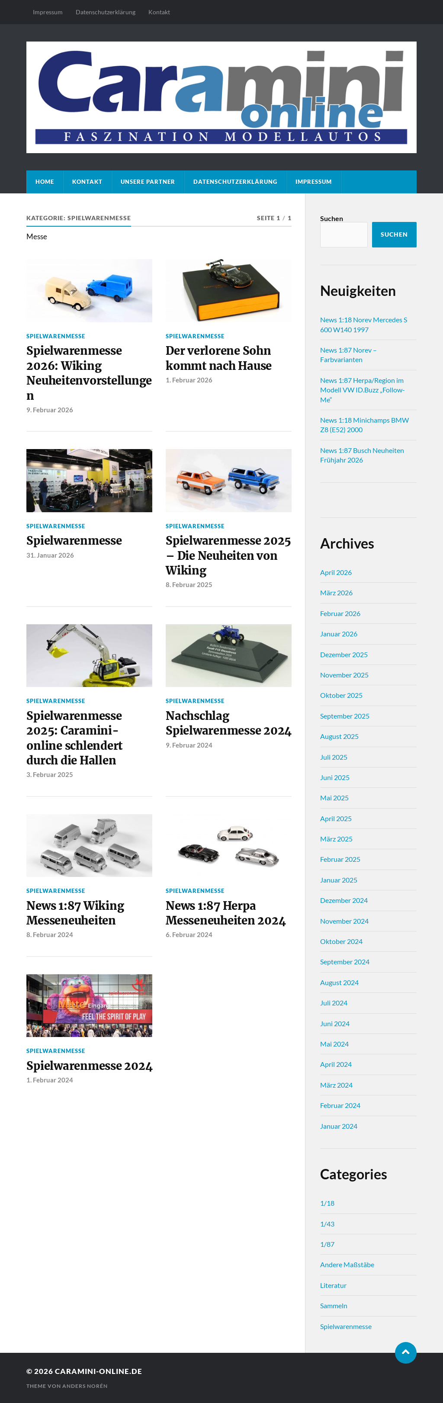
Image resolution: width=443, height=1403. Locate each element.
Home (44, 181)
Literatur (333, 1285)
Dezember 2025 (344, 654)
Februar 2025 (340, 859)
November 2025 (344, 675)
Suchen (331, 218)
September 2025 (344, 716)
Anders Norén (85, 1386)
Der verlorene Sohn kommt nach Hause (219, 358)
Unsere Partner (148, 181)
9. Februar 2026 (49, 410)
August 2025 (339, 736)
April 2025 (336, 818)
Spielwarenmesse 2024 (89, 1066)
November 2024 (344, 921)
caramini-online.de (98, 1371)
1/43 (327, 1224)
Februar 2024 (340, 1105)
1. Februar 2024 (49, 1080)
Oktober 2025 (341, 695)
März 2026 (336, 592)
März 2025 (336, 839)
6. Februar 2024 (189, 934)
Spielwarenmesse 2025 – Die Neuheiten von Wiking (228, 556)
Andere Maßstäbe (347, 1264)
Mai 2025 (334, 797)
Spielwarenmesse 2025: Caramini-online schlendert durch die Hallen (74, 738)
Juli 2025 (333, 757)
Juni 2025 (335, 777)
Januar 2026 (338, 633)
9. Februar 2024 (189, 745)
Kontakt (159, 12)
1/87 (327, 1244)
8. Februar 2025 (189, 584)
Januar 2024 (338, 1126)
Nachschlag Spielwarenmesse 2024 (229, 723)
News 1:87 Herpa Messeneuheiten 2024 (226, 913)
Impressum (48, 12)
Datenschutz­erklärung (105, 12)
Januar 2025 (338, 880)
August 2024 (339, 982)
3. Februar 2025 (49, 774)
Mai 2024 (334, 1044)
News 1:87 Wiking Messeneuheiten (75, 913)
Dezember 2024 (344, 900)
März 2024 (336, 1085)
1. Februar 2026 (189, 380)
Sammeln (333, 1305)
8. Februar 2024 (49, 934)
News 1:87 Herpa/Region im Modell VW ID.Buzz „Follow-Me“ (362, 390)
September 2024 (344, 961)
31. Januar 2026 (50, 555)
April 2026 (336, 572)
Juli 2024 (333, 1002)
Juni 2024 (335, 1023)
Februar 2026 (340, 613)
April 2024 (336, 1064)
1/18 (327, 1203)
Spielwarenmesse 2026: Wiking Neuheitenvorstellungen (89, 373)
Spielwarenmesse (55, 336)
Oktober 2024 (341, 941)
